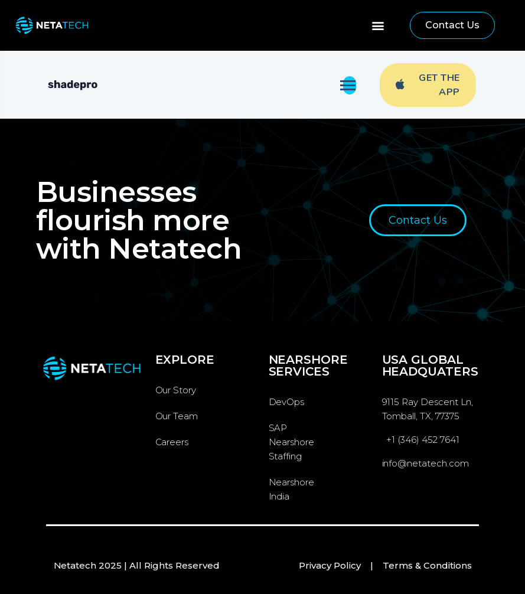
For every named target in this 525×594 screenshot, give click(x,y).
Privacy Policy (330, 565)
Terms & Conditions (427, 565)
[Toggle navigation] (349, 85)
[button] (378, 25)
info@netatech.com (425, 463)
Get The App (428, 85)
